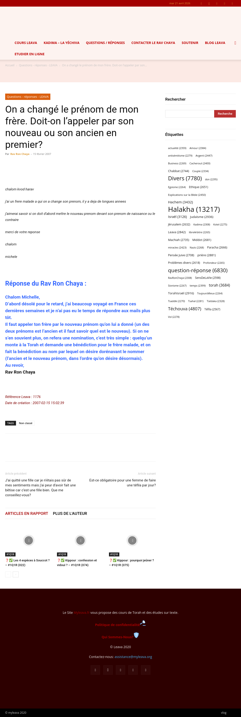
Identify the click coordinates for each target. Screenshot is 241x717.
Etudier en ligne (29, 54)
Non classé (25, 423)
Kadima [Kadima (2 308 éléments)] (201, 224)
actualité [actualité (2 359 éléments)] (177, 148)
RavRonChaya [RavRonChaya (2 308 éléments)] (180, 278)
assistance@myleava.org (133, 656)
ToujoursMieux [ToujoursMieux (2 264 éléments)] (210, 293)
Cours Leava (26, 42)
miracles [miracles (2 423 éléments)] (177, 247)
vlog (223, 713)
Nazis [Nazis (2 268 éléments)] (197, 247)
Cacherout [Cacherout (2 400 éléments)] (199, 163)
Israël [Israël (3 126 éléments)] (177, 216)
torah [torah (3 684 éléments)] (219, 285)
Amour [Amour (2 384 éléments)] (197, 148)
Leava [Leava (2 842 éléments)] (177, 232)
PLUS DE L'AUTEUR (70, 513)
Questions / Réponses (105, 42)
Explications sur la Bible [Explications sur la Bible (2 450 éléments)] (187, 195)
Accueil (9, 65)
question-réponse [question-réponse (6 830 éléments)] (198, 270)
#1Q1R (10, 554)
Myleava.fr (82, 612)
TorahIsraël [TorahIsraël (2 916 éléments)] (181, 293)
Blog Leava (215, 42)
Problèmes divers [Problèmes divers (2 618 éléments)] (184, 263)
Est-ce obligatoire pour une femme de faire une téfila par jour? (122, 482)
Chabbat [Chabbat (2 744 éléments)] (178, 171)
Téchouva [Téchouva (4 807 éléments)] (184, 308)
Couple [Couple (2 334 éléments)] (200, 171)
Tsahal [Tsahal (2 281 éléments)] (195, 301)
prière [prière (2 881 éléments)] (206, 255)
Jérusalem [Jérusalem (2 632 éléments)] (179, 224)
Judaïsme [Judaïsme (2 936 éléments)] (201, 217)
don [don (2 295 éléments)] (211, 179)
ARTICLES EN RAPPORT (26, 513)
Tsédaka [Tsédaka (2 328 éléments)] (216, 301)
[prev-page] (8, 574)
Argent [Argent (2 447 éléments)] (204, 155)
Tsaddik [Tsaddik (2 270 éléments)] (176, 301)
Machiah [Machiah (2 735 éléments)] (178, 240)
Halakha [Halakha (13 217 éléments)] (194, 209)
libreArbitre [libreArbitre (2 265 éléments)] (199, 232)
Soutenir (190, 42)
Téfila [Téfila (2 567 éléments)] (212, 309)
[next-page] (16, 574)
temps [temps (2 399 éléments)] (198, 285)
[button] (235, 43)
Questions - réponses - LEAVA (38, 65)
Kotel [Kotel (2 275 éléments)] (220, 224)
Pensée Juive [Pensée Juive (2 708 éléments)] (181, 255)
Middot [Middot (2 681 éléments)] (201, 240)
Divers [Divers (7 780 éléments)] (185, 178)
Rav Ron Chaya (19, 154)
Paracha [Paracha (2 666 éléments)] (217, 247)
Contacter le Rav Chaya (153, 42)
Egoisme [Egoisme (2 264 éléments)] (177, 187)
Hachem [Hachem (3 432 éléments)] (180, 202)
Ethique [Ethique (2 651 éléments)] (198, 187)
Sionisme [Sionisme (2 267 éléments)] (177, 285)
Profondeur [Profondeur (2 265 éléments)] (214, 262)
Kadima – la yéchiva (61, 42)
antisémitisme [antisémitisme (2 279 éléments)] (180, 155)
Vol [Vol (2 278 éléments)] (174, 317)
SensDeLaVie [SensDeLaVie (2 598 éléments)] (208, 278)
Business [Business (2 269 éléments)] (177, 163)
